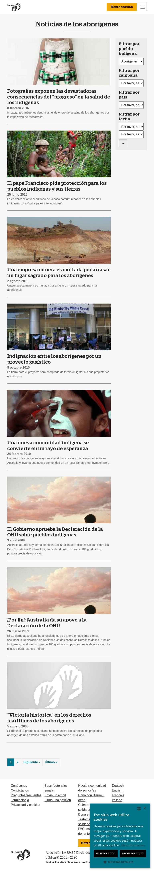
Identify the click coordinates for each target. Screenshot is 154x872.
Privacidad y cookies (25, 805)
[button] (120, 862)
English (117, 790)
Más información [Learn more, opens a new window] (133, 845)
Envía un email (55, 795)
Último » (51, 762)
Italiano (117, 800)
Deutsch (118, 785)
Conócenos (19, 785)
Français (118, 795)
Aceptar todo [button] (105, 853)
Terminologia (20, 800)
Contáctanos (20, 790)
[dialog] (120, 836)
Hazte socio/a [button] (122, 7)
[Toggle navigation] (143, 7)
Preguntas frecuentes (26, 795)
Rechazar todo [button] (132, 853)
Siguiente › (31, 762)
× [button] (144, 808)
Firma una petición (58, 800)
